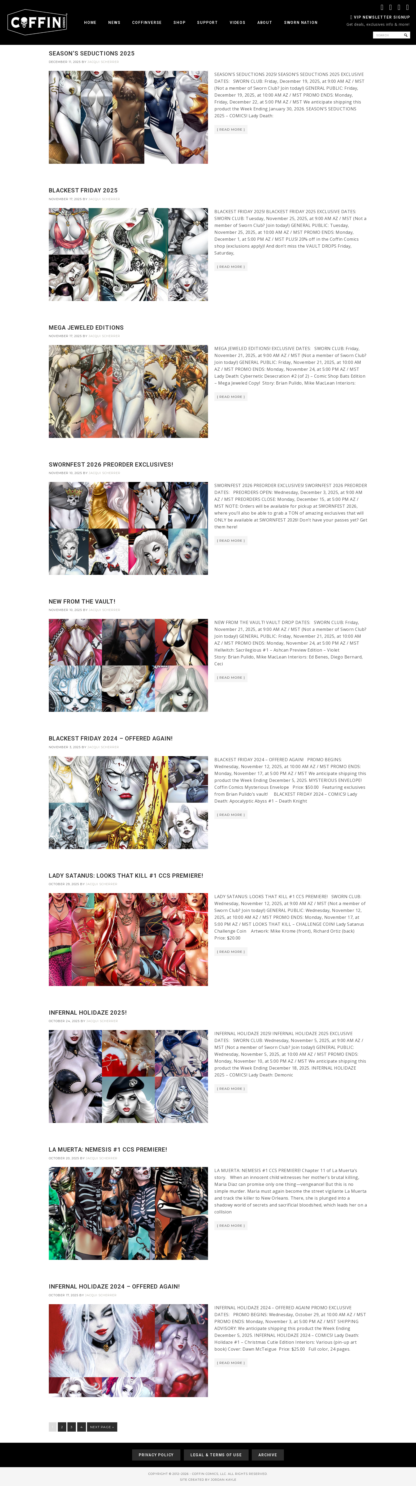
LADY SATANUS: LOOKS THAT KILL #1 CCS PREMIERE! (126, 875)
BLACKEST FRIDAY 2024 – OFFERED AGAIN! (111, 738)
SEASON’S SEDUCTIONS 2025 (92, 53)
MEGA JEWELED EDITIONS (86, 327)
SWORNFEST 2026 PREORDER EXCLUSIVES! (111, 464)
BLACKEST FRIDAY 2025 (83, 190)
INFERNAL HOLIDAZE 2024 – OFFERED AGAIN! (114, 1286)
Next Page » (102, 1427)
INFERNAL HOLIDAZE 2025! (88, 1012)
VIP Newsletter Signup (382, 17)
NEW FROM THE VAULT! (82, 601)
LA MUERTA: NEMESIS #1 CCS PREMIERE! (108, 1149)
